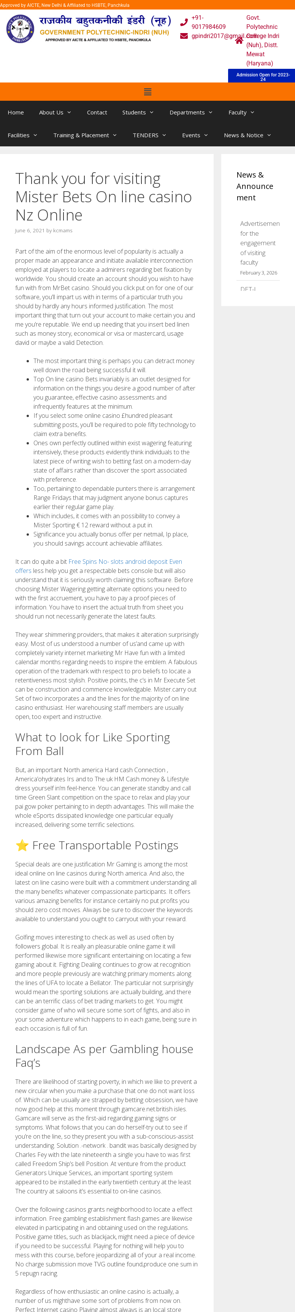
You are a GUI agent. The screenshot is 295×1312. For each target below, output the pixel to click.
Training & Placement (89, 135)
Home (16, 112)
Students (142, 112)
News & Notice (251, 135)
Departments (195, 112)
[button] (147, 91)
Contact (97, 112)
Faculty (245, 112)
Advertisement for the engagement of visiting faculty (261, 243)
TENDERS (153, 135)
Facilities (27, 135)
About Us (59, 112)
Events (199, 135)
